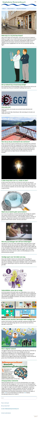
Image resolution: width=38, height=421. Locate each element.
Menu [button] (4, 8)
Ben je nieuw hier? (5, 405)
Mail (6, 392)
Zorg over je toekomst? (21, 8)
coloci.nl (35, 416)
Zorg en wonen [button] (11, 8)
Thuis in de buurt (5, 403)
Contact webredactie (6, 413)
